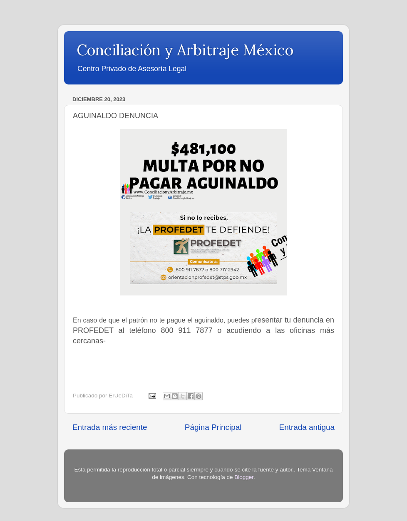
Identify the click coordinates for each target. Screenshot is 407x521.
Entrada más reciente (109, 427)
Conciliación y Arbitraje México (185, 50)
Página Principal (213, 427)
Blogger (243, 477)
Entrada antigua (307, 427)
